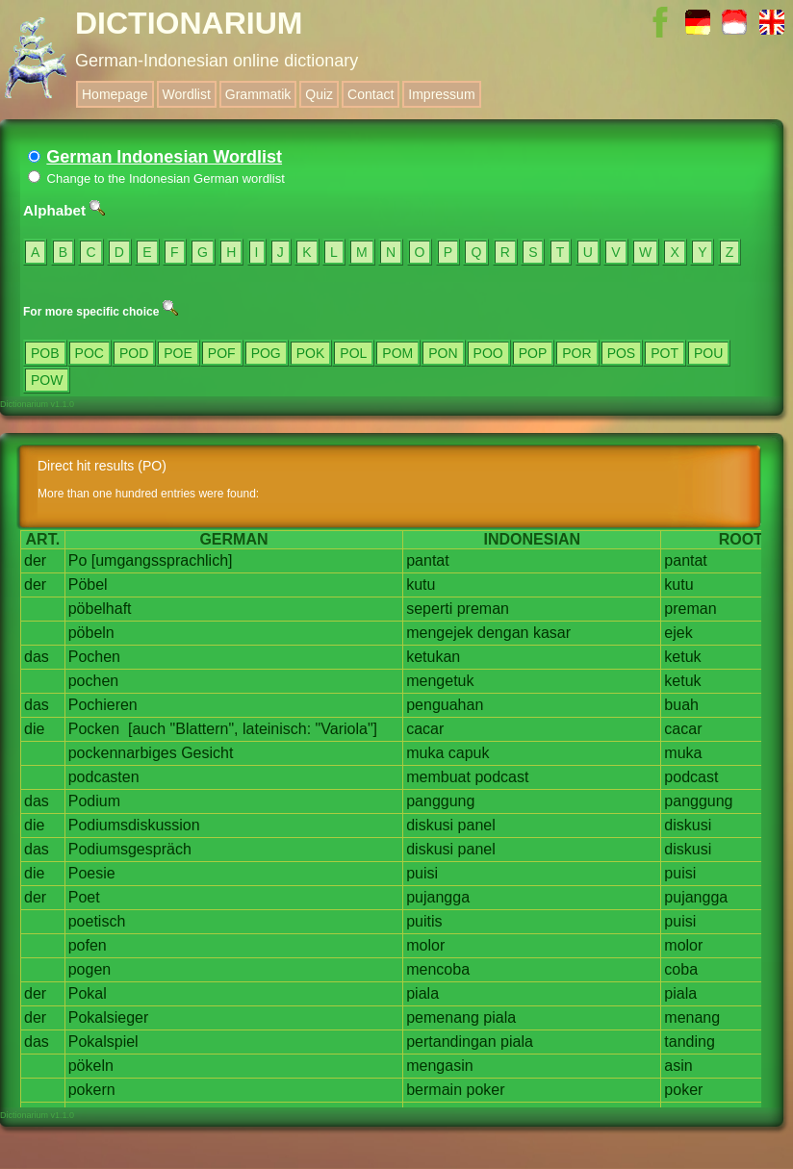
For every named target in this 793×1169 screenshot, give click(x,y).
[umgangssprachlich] (162, 560)
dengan (502, 632)
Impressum (441, 94)
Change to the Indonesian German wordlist (156, 178)
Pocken (93, 729)
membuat (438, 777)
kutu (420, 584)
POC (89, 353)
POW (47, 380)
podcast (501, 777)
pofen (87, 945)
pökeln (91, 1065)
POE (178, 353)
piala (422, 993)
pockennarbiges (122, 753)
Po (78, 560)
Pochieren (103, 705)
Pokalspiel (103, 1041)
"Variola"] (346, 729)
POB (45, 353)
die (34, 729)
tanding (689, 1041)
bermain (434, 1089)
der (35, 560)
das (36, 656)
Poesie (91, 873)
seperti (429, 608)
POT (664, 353)
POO (488, 353)
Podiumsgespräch (130, 849)
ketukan (433, 656)
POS (621, 353)
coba (681, 969)
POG (266, 353)
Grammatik (258, 94)
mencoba (438, 969)
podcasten (104, 777)
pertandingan (451, 1041)
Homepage (115, 94)
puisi (422, 873)
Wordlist (187, 94)
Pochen (94, 656)
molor (425, 945)
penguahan (444, 705)
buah (681, 705)
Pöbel (88, 584)
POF (222, 353)
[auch (147, 729)
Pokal (87, 993)
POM (397, 353)
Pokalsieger (108, 1017)
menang (692, 1017)
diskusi (429, 825)
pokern (91, 1089)
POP (533, 353)
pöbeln (91, 632)
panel (477, 825)
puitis (424, 921)
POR (576, 353)
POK (310, 353)
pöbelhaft (100, 608)
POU (708, 353)
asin (678, 1065)
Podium (94, 801)
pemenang (442, 1017)
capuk (469, 753)
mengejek (439, 632)
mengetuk (439, 681)
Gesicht (207, 753)
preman (483, 608)
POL (353, 353)
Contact (370, 94)
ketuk (682, 656)
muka (425, 753)
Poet (84, 897)
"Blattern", (204, 729)
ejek (678, 632)
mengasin (439, 1065)
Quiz (319, 94)
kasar (552, 632)
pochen (93, 681)
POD (133, 353)
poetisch (97, 921)
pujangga (438, 897)
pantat (427, 560)
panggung (440, 801)
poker (485, 1089)
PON (442, 353)
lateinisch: (277, 729)
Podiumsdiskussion (134, 825)
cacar (425, 729)
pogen (90, 969)
